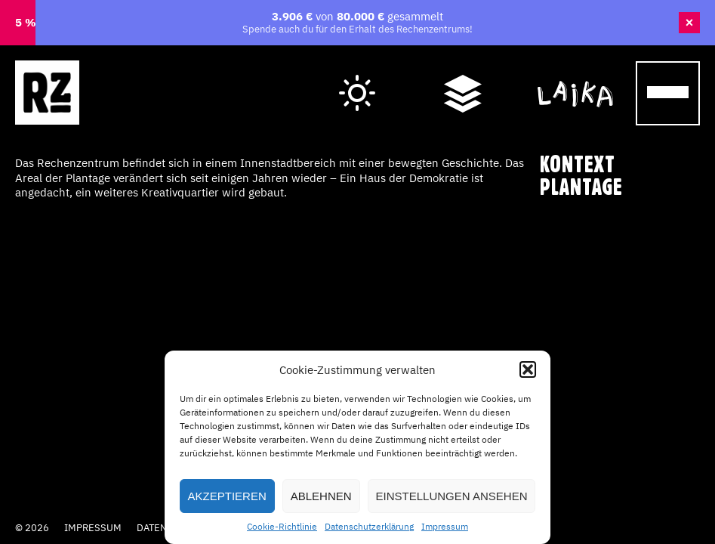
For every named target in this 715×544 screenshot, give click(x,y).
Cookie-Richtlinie (282, 526)
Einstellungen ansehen (452, 496)
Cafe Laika (575, 77)
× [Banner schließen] (690, 22)
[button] (527, 369)
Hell (357, 80)
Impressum (444, 526)
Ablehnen (321, 496)
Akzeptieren (227, 496)
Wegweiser (463, 77)
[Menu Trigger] (668, 93)
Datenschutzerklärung (369, 526)
